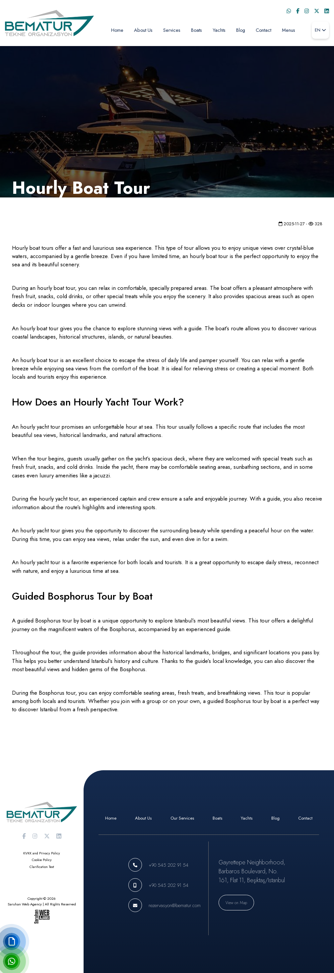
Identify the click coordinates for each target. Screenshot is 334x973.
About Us (143, 30)
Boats (196, 30)
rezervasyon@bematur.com (175, 905)
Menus (288, 30)
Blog (240, 30)
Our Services (182, 818)
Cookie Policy (42, 859)
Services (171, 30)
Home (117, 30)
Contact (263, 30)
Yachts (219, 30)
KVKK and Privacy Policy (41, 853)
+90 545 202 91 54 (168, 864)
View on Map (236, 902)
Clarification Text (42, 866)
